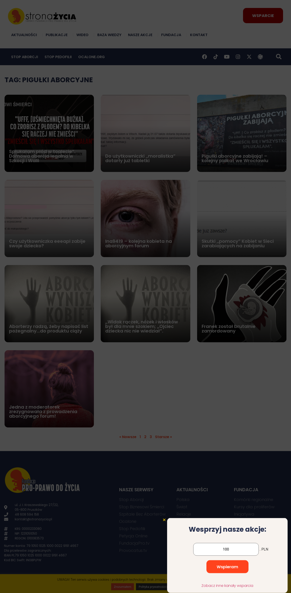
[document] (145, 296)
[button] (164, 543)
